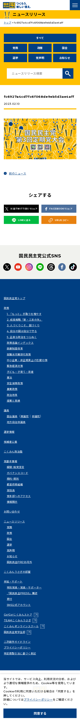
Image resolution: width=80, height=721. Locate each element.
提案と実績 (13, 400)
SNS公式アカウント (19, 604)
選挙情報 (9, 431)
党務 (15, 48)
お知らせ (64, 58)
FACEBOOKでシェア (58, 209)
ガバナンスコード (17, 473)
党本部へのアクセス (19, 496)
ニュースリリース (14, 521)
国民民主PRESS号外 (19, 562)
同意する (40, 713)
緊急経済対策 (15, 365)
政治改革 (12, 395)
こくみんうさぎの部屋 (17, 571)
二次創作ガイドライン (17, 641)
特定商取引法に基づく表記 (20, 653)
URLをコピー (59, 220)
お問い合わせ (12, 511)
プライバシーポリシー (17, 647)
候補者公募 (10, 441)
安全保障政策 (15, 383)
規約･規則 (13, 478)
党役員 (11, 490)
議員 (6, 410)
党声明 (40, 58)
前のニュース (17, 173)
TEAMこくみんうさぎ (17, 620)
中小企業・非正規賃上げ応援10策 (27, 360)
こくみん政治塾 (13, 451)
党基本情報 (10, 461)
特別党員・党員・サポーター (24, 587)
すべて (40, 38)
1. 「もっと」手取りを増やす (24, 314)
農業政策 (12, 389)
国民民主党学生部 (14, 632)
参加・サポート (13, 581)
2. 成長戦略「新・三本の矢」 (24, 319)
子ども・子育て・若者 (20, 371)
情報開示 (12, 501)
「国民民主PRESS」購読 (22, 593)
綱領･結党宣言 (15, 467)
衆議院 (25, 416)
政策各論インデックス (20, 342)
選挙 (15, 58)
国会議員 (12, 416)
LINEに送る (21, 220)
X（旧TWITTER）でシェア (21, 208)
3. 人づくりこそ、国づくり (23, 325)
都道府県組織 (15, 484)
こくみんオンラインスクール (21, 626)
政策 (40, 48)
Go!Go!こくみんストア (18, 614)
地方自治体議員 (16, 422)
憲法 (9, 377)
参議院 (36, 416)
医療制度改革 (15, 348)
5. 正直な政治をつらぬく (22, 337)
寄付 (9, 599)
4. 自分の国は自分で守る (22, 331)
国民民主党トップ (14, 298)
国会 (64, 48)
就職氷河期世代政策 (19, 354)
